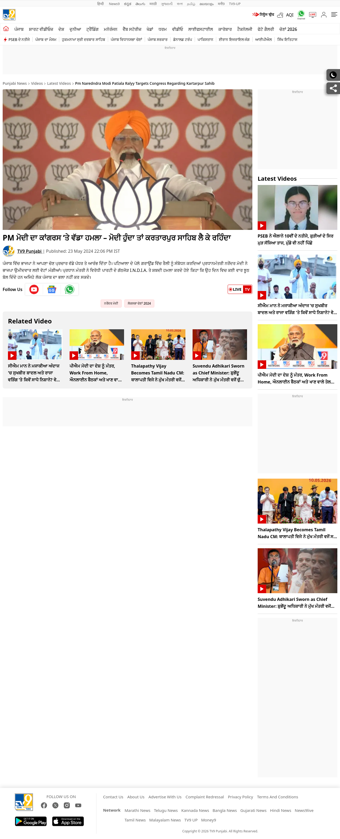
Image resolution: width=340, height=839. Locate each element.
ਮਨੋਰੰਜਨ (110, 29)
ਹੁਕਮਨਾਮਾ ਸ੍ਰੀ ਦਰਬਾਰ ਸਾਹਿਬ (83, 39)
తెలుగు (140, 3)
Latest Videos (59, 83)
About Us (135, 796)
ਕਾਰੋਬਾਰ (225, 29)
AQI (290, 15)
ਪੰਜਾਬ (19, 29)
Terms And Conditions (277, 796)
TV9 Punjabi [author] (29, 251)
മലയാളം (206, 3)
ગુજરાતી (167, 3)
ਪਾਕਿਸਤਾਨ (205, 39)
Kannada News (195, 810)
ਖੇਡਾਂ (150, 29)
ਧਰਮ (163, 29)
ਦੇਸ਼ (61, 29)
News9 (114, 3)
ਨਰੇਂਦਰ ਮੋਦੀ (111, 303)
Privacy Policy (240, 796)
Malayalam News (165, 820)
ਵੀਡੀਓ (177, 29)
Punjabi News (15, 83)
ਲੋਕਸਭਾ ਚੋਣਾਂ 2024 (139, 303)
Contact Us (113, 796)
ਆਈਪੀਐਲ (263, 39)
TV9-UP (235, 3)
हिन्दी (101, 3)
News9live (304, 810)
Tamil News (135, 820)
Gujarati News (253, 810)
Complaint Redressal (204, 796)
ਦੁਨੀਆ (75, 29)
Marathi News (137, 810)
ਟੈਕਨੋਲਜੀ (244, 29)
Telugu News (166, 810)
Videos (37, 83)
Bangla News (224, 810)
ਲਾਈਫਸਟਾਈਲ (200, 29)
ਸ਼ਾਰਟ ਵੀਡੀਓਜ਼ (41, 29)
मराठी (153, 3)
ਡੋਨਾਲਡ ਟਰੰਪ (182, 39)
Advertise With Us (164, 796)
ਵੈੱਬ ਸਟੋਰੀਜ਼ (132, 29)
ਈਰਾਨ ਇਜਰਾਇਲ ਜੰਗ (234, 39)
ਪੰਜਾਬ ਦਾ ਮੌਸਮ (45, 39)
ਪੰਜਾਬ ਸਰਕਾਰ (158, 39)
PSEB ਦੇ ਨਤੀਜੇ (19, 39)
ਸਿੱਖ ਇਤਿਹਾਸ (287, 39)
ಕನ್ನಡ (127, 3)
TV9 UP (191, 820)
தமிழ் (191, 3)
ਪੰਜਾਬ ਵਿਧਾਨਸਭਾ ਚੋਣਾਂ (126, 39)
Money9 (208, 820)
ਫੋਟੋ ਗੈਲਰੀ (266, 29)
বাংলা (180, 3)
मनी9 (221, 3)
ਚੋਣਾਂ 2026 (288, 29)
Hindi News (280, 810)
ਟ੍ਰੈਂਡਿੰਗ (92, 29)
